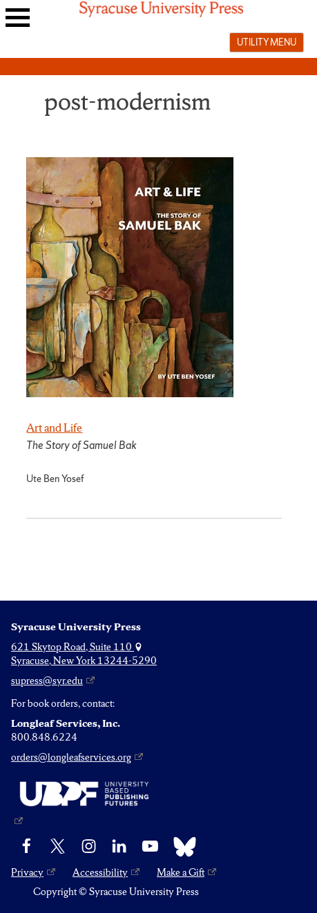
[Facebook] (26, 847)
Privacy (27, 872)
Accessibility (100, 872)
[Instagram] (88, 847)
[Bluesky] (181, 846)
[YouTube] (150, 847)
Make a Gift (180, 872)
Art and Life (54, 427)
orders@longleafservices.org (71, 757)
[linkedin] (119, 847)
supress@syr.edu (47, 680)
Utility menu (266, 42)
